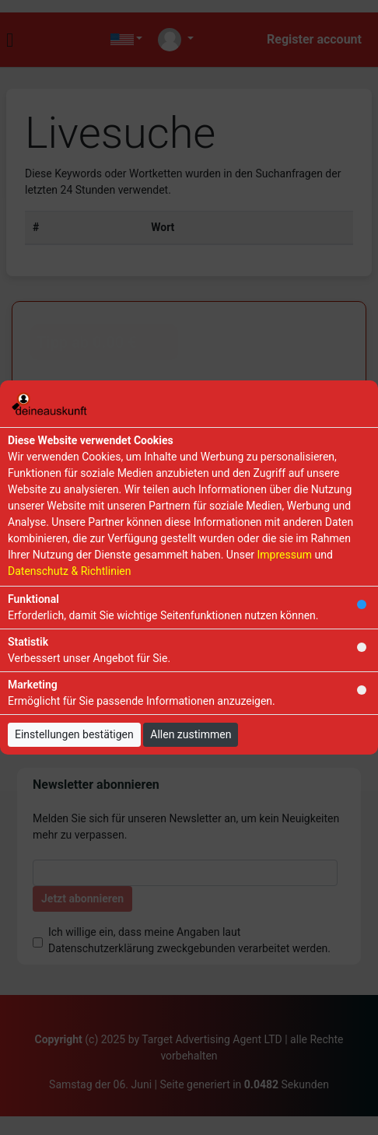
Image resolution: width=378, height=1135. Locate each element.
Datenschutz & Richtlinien (69, 571)
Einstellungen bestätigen (74, 734)
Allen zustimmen (190, 734)
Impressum (284, 554)
